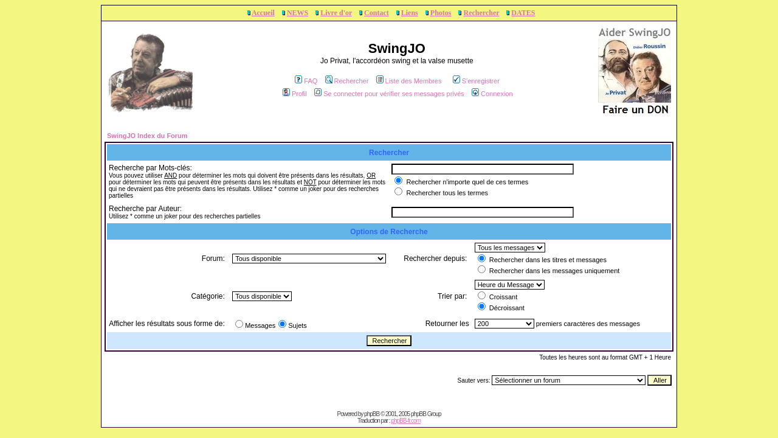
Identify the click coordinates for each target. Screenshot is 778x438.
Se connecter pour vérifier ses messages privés (389, 93)
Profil (295, 93)
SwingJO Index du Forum (147, 135)
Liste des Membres (409, 81)
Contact (376, 13)
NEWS (297, 13)
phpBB (371, 414)
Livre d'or (336, 13)
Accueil (263, 13)
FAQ (306, 81)
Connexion (492, 93)
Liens (409, 13)
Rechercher (481, 13)
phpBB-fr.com (406, 420)
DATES (523, 13)
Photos (441, 13)
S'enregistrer (476, 81)
